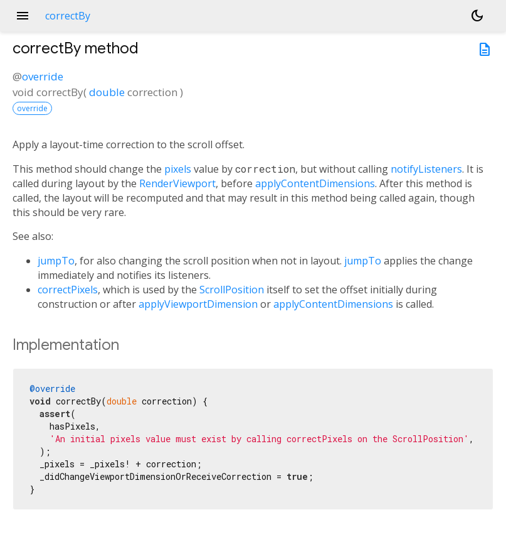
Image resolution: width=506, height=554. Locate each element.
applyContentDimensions (315, 183)
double (107, 92)
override (42, 76)
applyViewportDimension (198, 304)
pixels (177, 169)
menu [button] (22, 15)
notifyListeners (426, 169)
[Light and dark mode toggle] (477, 16)
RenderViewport (177, 183)
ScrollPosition (231, 289)
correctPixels (68, 289)
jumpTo (56, 261)
